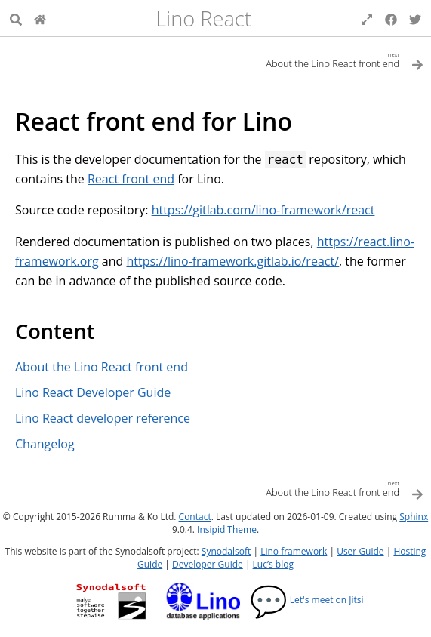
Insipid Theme (227, 529)
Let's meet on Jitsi (307, 599)
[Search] (16, 18)
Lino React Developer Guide (93, 392)
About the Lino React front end (101, 367)
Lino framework (293, 551)
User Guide (360, 551)
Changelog (45, 443)
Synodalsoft (226, 551)
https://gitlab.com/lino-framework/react (263, 210)
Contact (195, 516)
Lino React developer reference (102, 418)
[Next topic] (320, 59)
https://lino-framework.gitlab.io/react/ (232, 261)
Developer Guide (207, 564)
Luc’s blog (273, 564)
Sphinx (413, 516)
